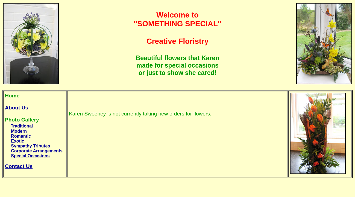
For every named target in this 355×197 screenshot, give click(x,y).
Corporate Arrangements (37, 151)
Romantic (21, 136)
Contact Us (19, 166)
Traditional (22, 126)
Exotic (17, 141)
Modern (19, 131)
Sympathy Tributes (30, 146)
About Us (16, 108)
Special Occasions (30, 155)
